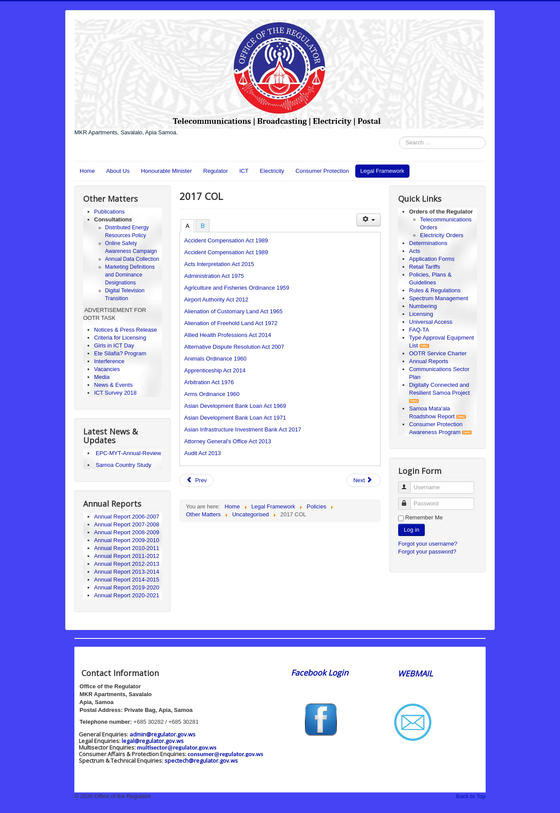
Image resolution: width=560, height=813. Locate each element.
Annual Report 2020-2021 (126, 595)
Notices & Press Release (125, 329)
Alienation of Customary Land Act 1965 (233, 311)
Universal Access (430, 322)
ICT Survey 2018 (115, 392)
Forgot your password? (427, 551)
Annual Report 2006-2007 (127, 516)
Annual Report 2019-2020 (126, 587)
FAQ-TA (419, 329)
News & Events (113, 385)
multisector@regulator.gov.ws (177, 747)
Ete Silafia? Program (120, 353)
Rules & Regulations (435, 290)
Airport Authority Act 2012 (216, 299)
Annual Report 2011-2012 (126, 556)
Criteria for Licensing (120, 337)
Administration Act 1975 (214, 276)
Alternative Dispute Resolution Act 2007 (234, 346)
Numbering (423, 306)
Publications (109, 211)
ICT (243, 171)
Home (87, 171)
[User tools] (369, 220)
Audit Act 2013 (202, 453)
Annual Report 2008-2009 (126, 532)
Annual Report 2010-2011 (126, 548)
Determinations (428, 243)
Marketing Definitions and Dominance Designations (130, 275)
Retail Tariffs (424, 266)
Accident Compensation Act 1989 (226, 240)
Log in (411, 529)
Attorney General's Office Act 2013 (227, 441)
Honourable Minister (166, 171)
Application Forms (432, 259)
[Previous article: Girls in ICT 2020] (196, 480)
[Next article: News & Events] (363, 480)
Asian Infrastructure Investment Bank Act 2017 (242, 429)
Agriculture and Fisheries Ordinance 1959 (236, 287)
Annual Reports (428, 361)
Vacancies (107, 369)
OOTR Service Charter (437, 353)
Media (101, 377)
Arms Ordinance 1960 (211, 394)
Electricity (272, 171)
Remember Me (424, 517)
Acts (414, 251)
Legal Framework (382, 171)
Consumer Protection (322, 171)
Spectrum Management (438, 298)
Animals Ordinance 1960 (215, 358)
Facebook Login (320, 672)
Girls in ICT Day (114, 345)
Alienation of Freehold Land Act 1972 (230, 323)
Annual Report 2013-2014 (126, 571)
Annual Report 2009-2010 (126, 540)
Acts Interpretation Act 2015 (219, 264)
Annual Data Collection (132, 259)
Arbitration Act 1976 (209, 382)
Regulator (215, 171)
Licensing (421, 314)
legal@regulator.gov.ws (153, 741)
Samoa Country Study (123, 465)
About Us (118, 171)
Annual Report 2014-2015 (126, 579)
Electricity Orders (441, 235)
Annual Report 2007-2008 (126, 524)
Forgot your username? (427, 543)
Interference (109, 361)
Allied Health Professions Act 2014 (227, 335)
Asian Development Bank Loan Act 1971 (235, 417)
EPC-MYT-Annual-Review (128, 453)
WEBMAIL (415, 673)
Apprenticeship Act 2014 (214, 370)
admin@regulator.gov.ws (163, 734)
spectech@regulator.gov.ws (201, 760)
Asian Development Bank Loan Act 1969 (235, 406)
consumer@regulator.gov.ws (225, 754)
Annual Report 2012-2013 (126, 564)
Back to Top (471, 796)
